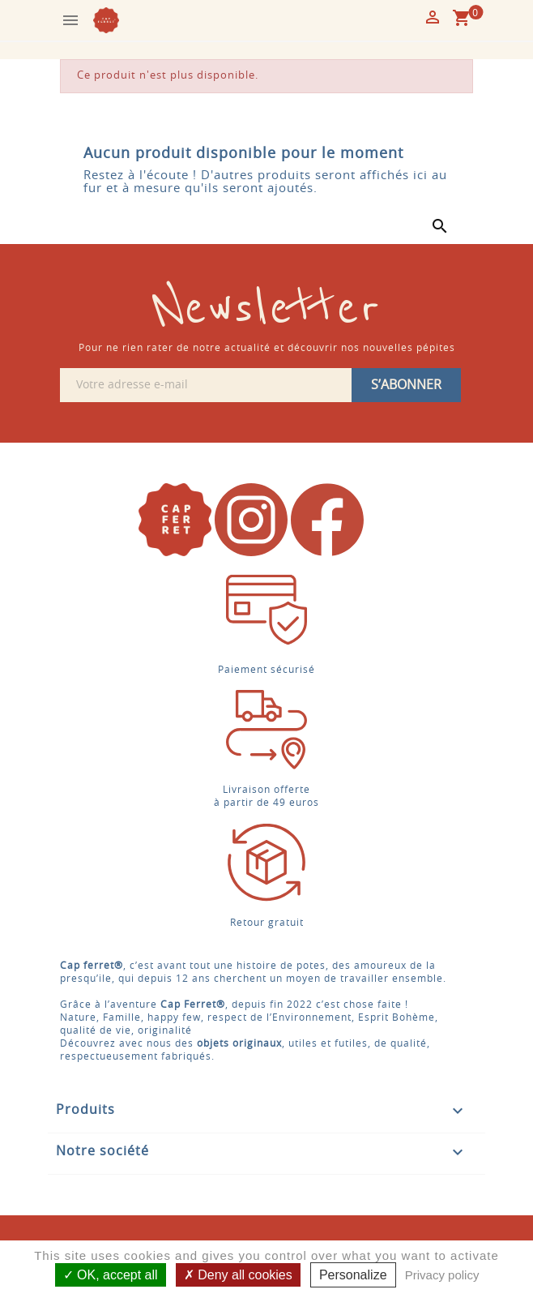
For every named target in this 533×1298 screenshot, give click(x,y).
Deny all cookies (238, 1275)
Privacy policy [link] (442, 1275)
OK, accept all (110, 1275)
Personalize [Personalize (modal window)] (353, 1275)
